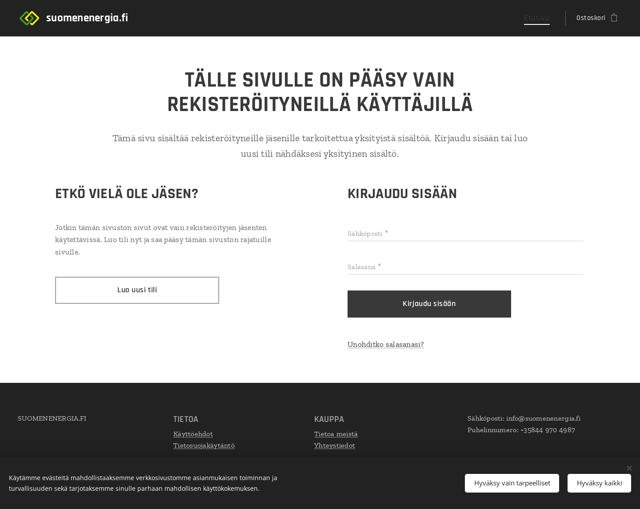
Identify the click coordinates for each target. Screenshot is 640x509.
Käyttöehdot (193, 433)
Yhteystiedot (334, 445)
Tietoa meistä (336, 433)
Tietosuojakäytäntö (204, 445)
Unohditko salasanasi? (386, 344)
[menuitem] (540, 18)
